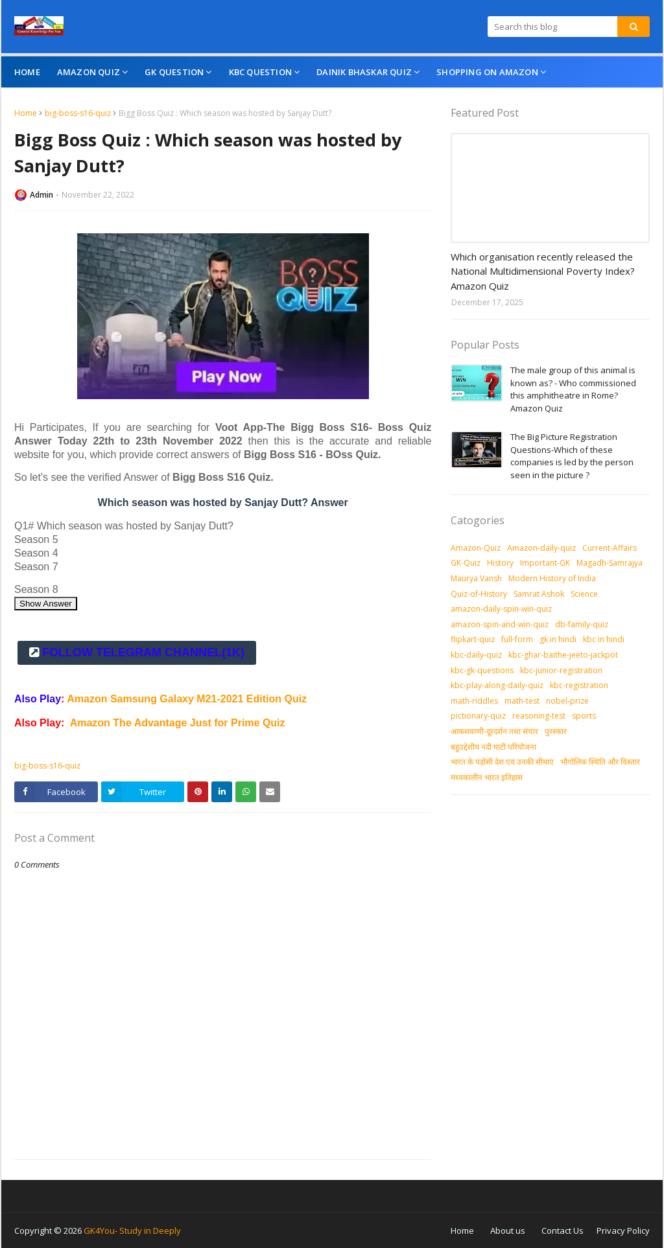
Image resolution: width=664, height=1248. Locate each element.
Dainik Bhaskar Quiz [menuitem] (364, 72)
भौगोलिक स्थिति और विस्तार (600, 761)
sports (584, 715)
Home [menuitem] (27, 72)
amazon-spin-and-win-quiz (500, 624)
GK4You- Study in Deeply (132, 1230)
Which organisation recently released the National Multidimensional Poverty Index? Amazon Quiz (543, 271)
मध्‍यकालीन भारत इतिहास (487, 777)
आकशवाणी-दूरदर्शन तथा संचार (494, 731)
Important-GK (545, 562)
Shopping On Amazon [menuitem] (487, 72)
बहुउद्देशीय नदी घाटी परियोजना (493, 746)
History (500, 562)
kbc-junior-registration (561, 670)
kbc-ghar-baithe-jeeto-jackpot (563, 654)
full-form (517, 639)
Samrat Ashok (539, 593)
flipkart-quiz (473, 639)
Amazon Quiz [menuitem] (88, 72)
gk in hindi (558, 639)
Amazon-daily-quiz (541, 547)
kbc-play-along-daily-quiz (497, 685)
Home (25, 113)
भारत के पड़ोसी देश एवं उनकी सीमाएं (502, 761)
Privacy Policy (623, 1230)
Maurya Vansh (476, 578)
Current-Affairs (609, 547)
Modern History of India (552, 578)
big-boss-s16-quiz (78, 113)
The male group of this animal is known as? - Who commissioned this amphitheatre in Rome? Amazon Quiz (573, 389)
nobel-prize (567, 700)
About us (507, 1230)
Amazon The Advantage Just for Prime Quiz (177, 722)
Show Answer (45, 603)
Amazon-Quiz (476, 547)
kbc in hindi (603, 639)
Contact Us (562, 1230)
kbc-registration (579, 685)
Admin (41, 194)
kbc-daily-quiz (476, 654)
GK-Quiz (465, 562)
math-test (522, 700)
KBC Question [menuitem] (260, 72)
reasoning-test (538, 715)
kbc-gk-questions (482, 670)
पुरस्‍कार (556, 731)
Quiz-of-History (479, 593)
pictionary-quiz (478, 715)
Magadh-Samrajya (609, 562)
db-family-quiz (581, 624)
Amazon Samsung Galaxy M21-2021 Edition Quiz (187, 698)
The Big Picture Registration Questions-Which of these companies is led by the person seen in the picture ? (572, 456)
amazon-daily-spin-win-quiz (501, 608)
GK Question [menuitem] (174, 72)
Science (584, 593)
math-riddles (474, 700)
